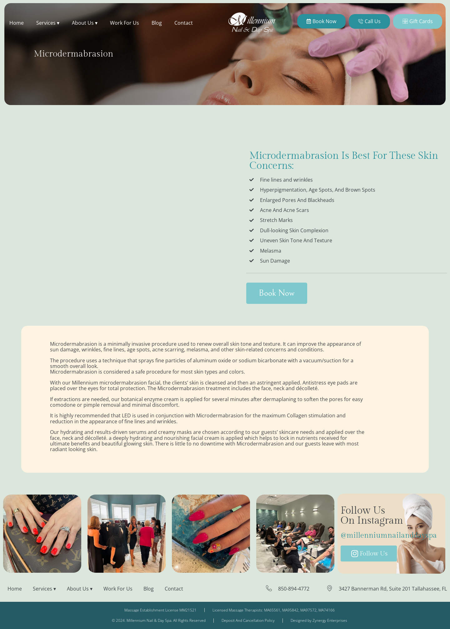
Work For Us (124, 22)
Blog (157, 22)
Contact (183, 22)
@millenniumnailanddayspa (389, 535)
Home (16, 22)
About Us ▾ (85, 22)
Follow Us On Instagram (372, 515)
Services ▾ (47, 22)
